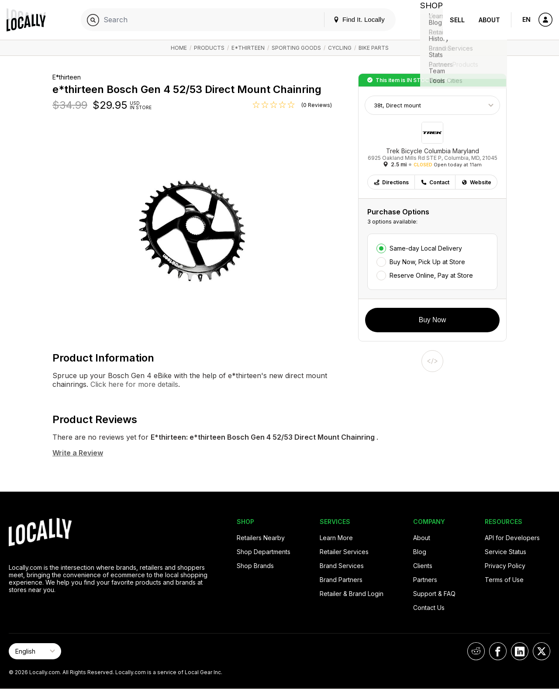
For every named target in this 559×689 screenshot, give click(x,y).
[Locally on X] (541, 651)
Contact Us (429, 607)
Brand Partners (341, 579)
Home (179, 48)
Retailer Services (344, 551)
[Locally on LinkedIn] (519, 651)
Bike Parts (374, 48)
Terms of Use (504, 579)
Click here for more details (133, 384)
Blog (419, 551)
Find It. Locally (350, 19)
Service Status (505, 551)
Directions (391, 182)
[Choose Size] (432, 105)
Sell (457, 20)
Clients (422, 565)
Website (476, 182)
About (489, 20)
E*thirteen (248, 48)
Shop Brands (255, 565)
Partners (425, 579)
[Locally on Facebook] (498, 651)
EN (526, 19)
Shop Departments (263, 551)
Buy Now (432, 320)
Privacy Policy (505, 565)
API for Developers (512, 537)
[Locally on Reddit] (476, 651)
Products (209, 48)
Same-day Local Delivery (426, 248)
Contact (435, 182)
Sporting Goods (296, 48)
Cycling (340, 48)
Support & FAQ (434, 593)
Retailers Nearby (261, 537)
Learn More (336, 537)
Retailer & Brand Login (351, 593)
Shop (427, 20)
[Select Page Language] (35, 651)
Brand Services (342, 565)
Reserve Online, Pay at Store (431, 275)
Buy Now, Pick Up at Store (427, 261)
